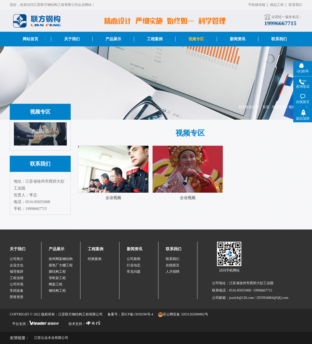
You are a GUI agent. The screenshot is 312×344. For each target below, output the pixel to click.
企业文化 (16, 265)
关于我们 (17, 249)
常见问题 (133, 271)
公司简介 (16, 259)
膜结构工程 (57, 271)
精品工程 (277, 5)
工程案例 (95, 249)
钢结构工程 (57, 290)
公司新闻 (133, 259)
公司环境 (16, 284)
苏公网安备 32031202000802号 (183, 314)
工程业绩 (16, 278)
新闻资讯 (134, 249)
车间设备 (16, 290)
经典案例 (94, 259)
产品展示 (56, 249)
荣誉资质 (16, 297)
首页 (266, 107)
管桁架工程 (57, 278)
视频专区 (279, 107)
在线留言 (172, 265)
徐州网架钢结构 (61, 259)
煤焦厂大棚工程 (61, 265)
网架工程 (55, 284)
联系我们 (295, 5)
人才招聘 (172, 271)
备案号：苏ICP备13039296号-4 (130, 314)
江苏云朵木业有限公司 (51, 338)
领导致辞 (16, 271)
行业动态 (133, 265)
